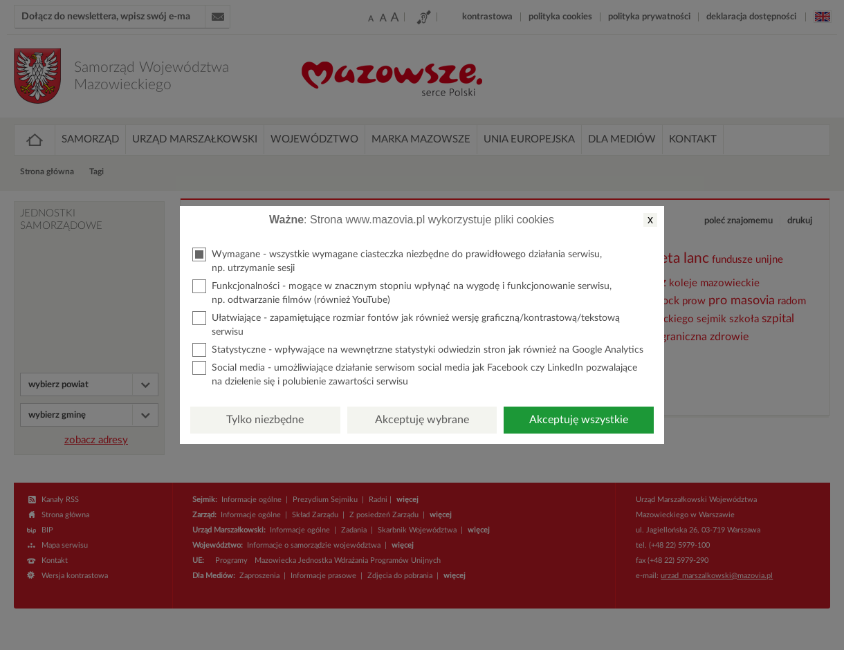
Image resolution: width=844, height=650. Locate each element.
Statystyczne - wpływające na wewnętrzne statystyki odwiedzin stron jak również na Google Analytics (417, 350)
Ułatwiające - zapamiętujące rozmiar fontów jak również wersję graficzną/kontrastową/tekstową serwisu (406, 324)
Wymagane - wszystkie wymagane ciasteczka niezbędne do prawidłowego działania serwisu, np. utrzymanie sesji (397, 260)
